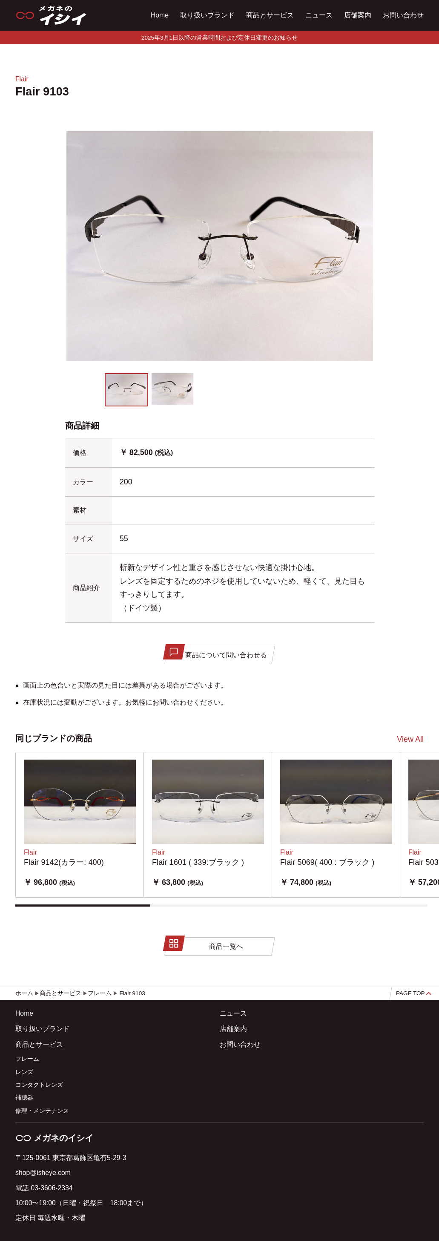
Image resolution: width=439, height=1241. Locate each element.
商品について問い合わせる (216, 652)
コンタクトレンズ (39, 1085)
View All (410, 739)
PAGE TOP (413, 993)
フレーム (27, 1059)
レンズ (24, 1072)
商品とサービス (270, 15)
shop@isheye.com (43, 1172)
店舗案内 (357, 15)
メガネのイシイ (54, 1138)
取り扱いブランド (207, 15)
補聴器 (24, 1097)
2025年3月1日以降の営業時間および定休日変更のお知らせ (219, 38)
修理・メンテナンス (42, 1111)
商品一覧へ (205, 944)
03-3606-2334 (51, 1188)
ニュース (319, 15)
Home (160, 15)
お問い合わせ (403, 15)
